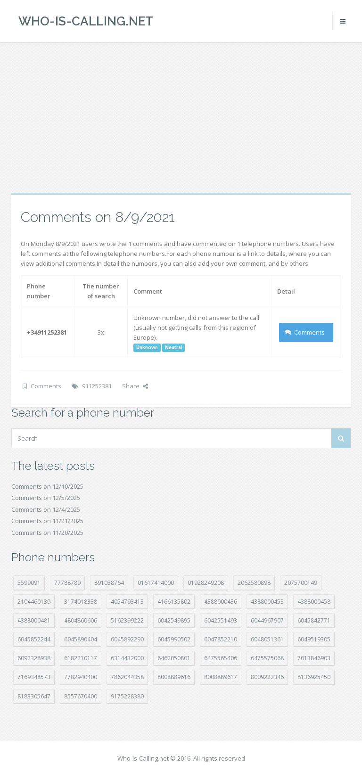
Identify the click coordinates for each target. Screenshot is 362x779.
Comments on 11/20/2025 (47, 532)
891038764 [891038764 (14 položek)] (109, 583)
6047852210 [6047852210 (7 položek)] (220, 639)
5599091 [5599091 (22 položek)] (29, 583)
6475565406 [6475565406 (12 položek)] (220, 658)
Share (135, 386)
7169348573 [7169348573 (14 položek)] (33, 677)
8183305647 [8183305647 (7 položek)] (33, 696)
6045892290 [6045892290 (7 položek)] (127, 639)
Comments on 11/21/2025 (47, 521)
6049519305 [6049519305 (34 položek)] (313, 639)
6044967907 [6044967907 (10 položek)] (267, 620)
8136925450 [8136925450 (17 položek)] (313, 677)
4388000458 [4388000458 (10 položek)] (313, 602)
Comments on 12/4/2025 (45, 509)
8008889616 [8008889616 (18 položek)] (173, 677)
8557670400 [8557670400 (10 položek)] (80, 696)
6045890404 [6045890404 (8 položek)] (80, 639)
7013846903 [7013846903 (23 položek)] (313, 658)
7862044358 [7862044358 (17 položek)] (127, 677)
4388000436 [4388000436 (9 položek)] (220, 602)
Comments (305, 332)
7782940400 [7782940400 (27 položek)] (80, 677)
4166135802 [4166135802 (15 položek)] (173, 602)
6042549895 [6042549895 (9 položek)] (173, 620)
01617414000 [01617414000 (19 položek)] (156, 583)
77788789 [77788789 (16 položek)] (67, 583)
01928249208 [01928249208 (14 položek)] (206, 583)
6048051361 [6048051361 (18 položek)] (267, 639)
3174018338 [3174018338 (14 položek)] (80, 602)
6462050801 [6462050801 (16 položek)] (173, 658)
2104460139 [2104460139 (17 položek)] (33, 602)
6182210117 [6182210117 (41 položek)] (80, 658)
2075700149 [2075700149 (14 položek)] (300, 583)
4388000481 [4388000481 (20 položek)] (33, 620)
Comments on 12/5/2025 (45, 497)
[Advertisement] (181, 118)
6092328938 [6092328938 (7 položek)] (33, 658)
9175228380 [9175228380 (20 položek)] (127, 696)
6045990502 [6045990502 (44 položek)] (173, 639)
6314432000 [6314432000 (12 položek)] (127, 658)
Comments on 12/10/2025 (47, 486)
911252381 (97, 386)
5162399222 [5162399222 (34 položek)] (127, 620)
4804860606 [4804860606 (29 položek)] (80, 620)
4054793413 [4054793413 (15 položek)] (127, 602)
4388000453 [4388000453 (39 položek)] (267, 602)
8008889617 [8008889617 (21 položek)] (220, 677)
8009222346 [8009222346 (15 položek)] (267, 677)
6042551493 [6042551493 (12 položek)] (220, 620)
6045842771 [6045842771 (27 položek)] (313, 620)
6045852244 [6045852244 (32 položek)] (33, 639)
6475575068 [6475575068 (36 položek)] (267, 658)
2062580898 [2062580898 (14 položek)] (254, 583)
